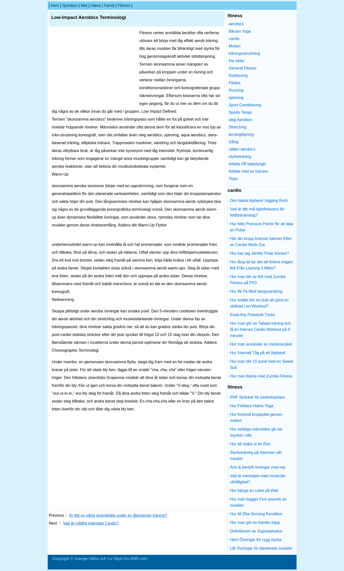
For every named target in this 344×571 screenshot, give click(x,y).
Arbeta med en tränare (248, 171)
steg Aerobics (240, 120)
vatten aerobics (242, 149)
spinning (236, 98)
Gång (233, 142)
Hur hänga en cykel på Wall (254, 490)
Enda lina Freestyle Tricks (252, 315)
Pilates (234, 83)
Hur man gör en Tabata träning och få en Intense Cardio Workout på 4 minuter (260, 329)
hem (55, 5)
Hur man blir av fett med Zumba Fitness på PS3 (257, 280)
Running (236, 90)
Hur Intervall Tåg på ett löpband (257, 353)
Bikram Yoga (240, 31)
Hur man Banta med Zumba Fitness (261, 376)
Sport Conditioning (245, 105)
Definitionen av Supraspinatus (256, 531)
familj (109, 5)
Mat (84, 5)
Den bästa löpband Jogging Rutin (259, 200)
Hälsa (95, 5)
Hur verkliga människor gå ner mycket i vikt (256, 432)
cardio (234, 39)
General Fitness (242, 68)
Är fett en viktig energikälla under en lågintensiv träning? (118, 515)
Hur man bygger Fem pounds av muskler (258, 502)
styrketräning (240, 156)
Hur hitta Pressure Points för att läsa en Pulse (261, 227)
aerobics (236, 24)
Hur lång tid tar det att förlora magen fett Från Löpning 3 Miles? (261, 265)
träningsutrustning (244, 53)
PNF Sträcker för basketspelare (257, 397)
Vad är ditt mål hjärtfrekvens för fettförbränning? (257, 212)
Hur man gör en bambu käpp (255, 522)
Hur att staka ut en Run (250, 444)
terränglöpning (241, 134)
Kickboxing (238, 75)
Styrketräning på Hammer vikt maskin (256, 455)
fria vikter (237, 61)
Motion (234, 46)
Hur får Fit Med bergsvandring (256, 291)
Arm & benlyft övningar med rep (257, 467)
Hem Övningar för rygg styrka (256, 540)
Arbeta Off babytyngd (247, 164)
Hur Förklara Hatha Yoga (251, 406)
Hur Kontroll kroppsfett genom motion (256, 417)
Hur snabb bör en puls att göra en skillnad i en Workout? (259, 303)
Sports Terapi (240, 112)
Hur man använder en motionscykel (261, 344)
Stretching (237, 127)
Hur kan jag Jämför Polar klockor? (259, 253)
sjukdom (69, 5)
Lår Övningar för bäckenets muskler (261, 548)
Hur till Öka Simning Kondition (256, 514)
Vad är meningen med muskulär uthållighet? (258, 479)
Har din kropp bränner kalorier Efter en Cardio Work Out (261, 242)
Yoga (233, 179)
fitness (124, 5)
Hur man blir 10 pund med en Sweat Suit (261, 364)
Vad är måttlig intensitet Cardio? (91, 523)
